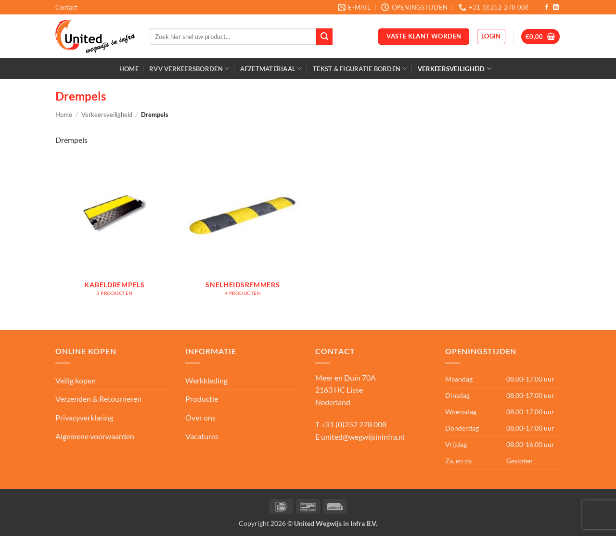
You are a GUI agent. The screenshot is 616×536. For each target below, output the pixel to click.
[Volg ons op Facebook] (547, 7)
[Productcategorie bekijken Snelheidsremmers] (242, 231)
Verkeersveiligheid (454, 68)
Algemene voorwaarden (94, 436)
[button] (491, 36)
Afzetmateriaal (271, 68)
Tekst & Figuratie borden (360, 68)
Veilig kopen (75, 380)
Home (129, 69)
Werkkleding (206, 380)
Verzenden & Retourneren (98, 398)
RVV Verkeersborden (189, 68)
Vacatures (201, 436)
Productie (201, 398)
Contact (66, 7)
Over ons (200, 417)
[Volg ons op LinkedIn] (556, 7)
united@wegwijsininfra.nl (363, 436)
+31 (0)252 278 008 (353, 424)
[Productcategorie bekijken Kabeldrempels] (114, 231)
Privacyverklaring (84, 417)
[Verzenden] (324, 36)
